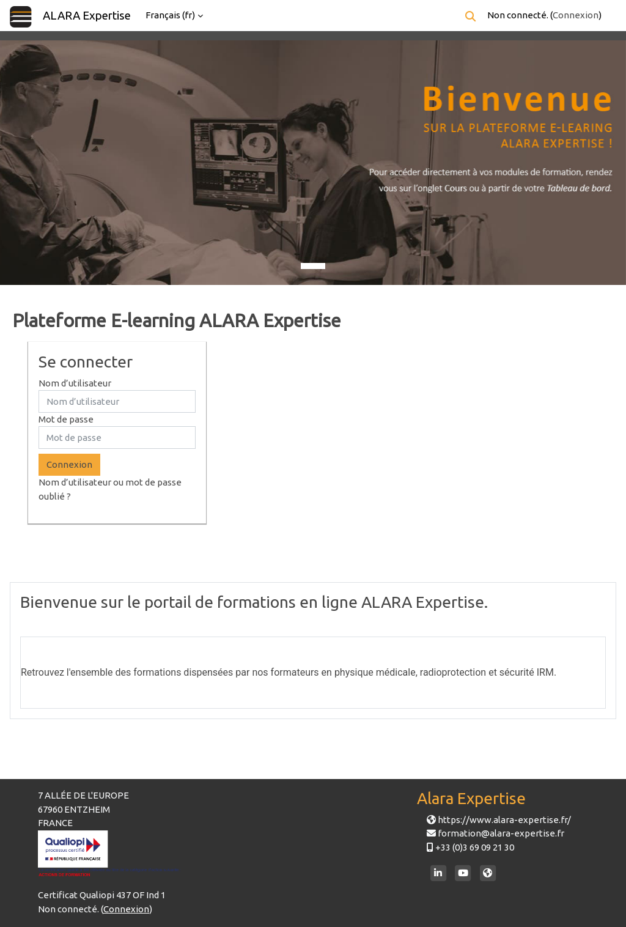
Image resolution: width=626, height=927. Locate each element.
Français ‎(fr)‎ (170, 15)
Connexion (575, 15)
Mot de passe (66, 419)
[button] (470, 16)
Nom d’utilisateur (75, 383)
